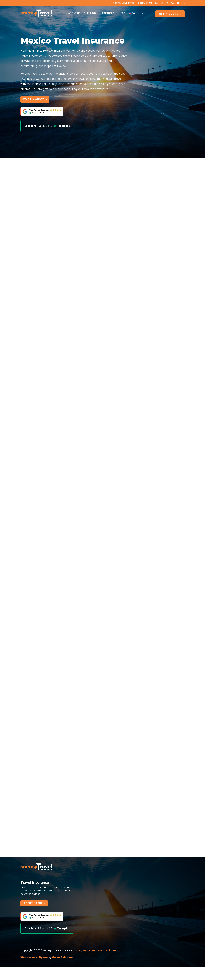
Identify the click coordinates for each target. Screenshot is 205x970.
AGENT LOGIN (33, 906)
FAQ (122, 13)
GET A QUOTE (168, 14)
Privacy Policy (81, 953)
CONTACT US (145, 3)
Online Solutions (62, 960)
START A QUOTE (35, 99)
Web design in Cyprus (34, 960)
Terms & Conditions (104, 953)
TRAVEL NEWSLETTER (123, 3)
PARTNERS (108, 13)
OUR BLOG (90, 13)
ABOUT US (74, 13)
